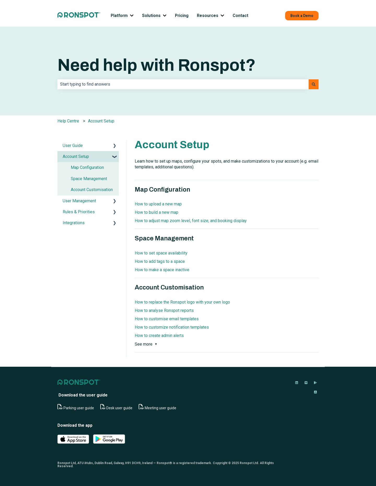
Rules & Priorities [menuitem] (79, 211)
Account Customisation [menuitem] (92, 189)
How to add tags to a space (160, 261)
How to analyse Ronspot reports (164, 310)
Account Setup (101, 120)
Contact (240, 15)
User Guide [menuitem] (73, 145)
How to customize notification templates (172, 327)
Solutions (151, 15)
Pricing (182, 15)
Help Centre (68, 120)
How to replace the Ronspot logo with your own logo (182, 302)
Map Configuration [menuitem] (87, 167)
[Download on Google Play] (315, 383)
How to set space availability (161, 253)
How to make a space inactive (162, 269)
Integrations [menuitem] (74, 222)
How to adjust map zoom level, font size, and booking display (191, 220)
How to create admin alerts (159, 335)
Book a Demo (301, 16)
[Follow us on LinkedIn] (296, 383)
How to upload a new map (158, 203)
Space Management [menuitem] (89, 178)
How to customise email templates (167, 318)
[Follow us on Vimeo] (306, 383)
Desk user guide (119, 408)
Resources (207, 15)
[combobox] (183, 84)
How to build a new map (156, 212)
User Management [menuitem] (79, 200)
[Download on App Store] (315, 392)
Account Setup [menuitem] (76, 156)
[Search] (314, 84)
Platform (119, 15)
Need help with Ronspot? (156, 65)
